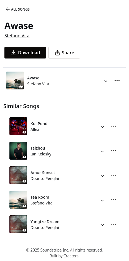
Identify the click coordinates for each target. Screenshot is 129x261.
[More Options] (117, 80)
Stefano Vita (16, 36)
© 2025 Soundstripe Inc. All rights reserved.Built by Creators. (64, 252)
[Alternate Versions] (105, 80)
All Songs (17, 9)
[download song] (25, 52)
